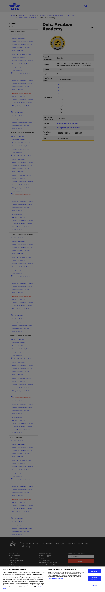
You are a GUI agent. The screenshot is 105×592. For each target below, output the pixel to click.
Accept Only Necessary (94, 582)
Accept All (94, 575)
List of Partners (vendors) (55, 582)
